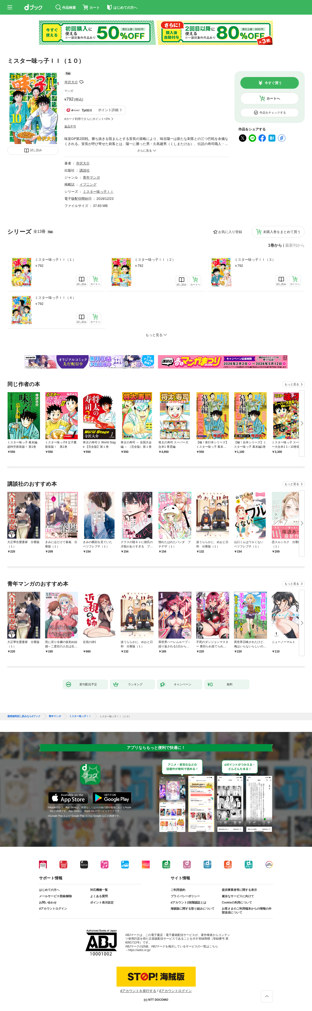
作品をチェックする (273, 112)
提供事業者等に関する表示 (239, 890)
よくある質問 (99, 896)
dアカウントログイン (53, 908)
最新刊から (295, 245)
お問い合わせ (48, 902)
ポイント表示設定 (102, 902)
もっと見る (291, 384)
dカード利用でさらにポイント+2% (87, 119)
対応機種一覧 (99, 890)
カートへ (273, 98)
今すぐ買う (273, 83)
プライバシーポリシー (185, 896)
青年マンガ (91, 177)
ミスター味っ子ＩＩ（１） (55, 260)
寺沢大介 (71, 82)
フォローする (81, 82)
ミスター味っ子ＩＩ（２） (155, 260)
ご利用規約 (178, 890)
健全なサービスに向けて (238, 896)
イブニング (88, 184)
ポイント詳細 (108, 110)
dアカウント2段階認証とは (188, 902)
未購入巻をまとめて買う (282, 232)
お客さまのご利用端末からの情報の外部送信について (247, 910)
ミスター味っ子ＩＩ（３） (254, 260)
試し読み (36, 150)
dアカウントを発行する (138, 991)
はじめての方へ (49, 890)
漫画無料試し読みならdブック (23, 716)
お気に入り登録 (230, 232)
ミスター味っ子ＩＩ (98, 192)
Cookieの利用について (237, 902)
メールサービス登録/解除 (55, 896)
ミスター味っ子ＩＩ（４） (55, 298)
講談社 (84, 170)
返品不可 (70, 126)
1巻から (275, 245)
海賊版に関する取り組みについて (192, 908)
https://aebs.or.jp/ (139, 950)
